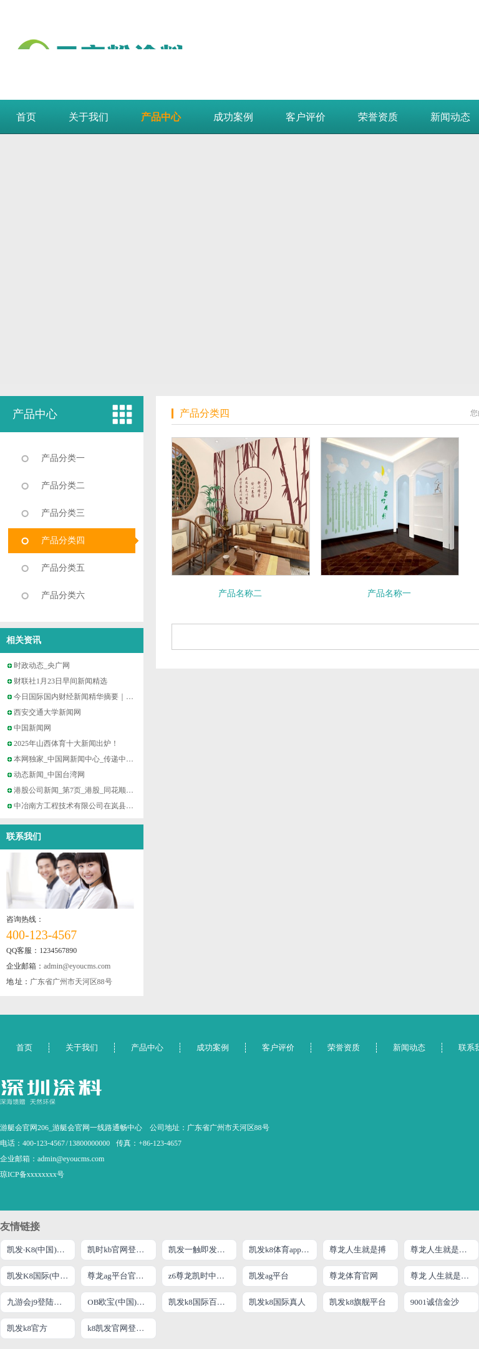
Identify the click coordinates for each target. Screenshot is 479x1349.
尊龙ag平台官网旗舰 (121, 1275)
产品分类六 (63, 595)
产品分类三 (63, 513)
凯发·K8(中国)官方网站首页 (41, 1249)
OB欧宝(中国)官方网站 (121, 1302)
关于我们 (89, 117)
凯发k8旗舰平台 (357, 1302)
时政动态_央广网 (42, 665)
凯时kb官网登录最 (119, 1249)
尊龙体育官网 (353, 1275)
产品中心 (161, 117)
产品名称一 (389, 593)
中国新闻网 (32, 727)
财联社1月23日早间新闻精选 (60, 681)
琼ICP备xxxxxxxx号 (32, 1174)
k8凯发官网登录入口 (121, 1328)
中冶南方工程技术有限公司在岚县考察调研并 (88, 805)
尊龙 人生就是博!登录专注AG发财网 (444, 1275)
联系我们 (23, 836)
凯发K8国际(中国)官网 (41, 1275)
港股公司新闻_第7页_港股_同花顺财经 (77, 790)
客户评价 (306, 117)
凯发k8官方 (27, 1328)
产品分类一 (63, 458)
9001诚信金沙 (434, 1302)
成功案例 (233, 117)
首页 (26, 117)
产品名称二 (240, 593)
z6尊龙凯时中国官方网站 (202, 1275)
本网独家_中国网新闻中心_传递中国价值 (81, 759)
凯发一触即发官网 (200, 1249)
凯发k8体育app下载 (283, 1249)
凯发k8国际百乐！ (200, 1302)
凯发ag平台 (269, 1275)
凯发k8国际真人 (277, 1302)
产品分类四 (63, 540)
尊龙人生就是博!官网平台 (444, 1249)
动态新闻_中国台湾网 (49, 774)
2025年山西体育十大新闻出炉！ (66, 743)
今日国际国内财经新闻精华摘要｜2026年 (81, 696)
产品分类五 (63, 568)
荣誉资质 (378, 117)
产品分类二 (63, 485)
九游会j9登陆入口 (38, 1302)
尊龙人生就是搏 (357, 1249)
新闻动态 (409, 1047)
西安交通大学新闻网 (47, 712)
